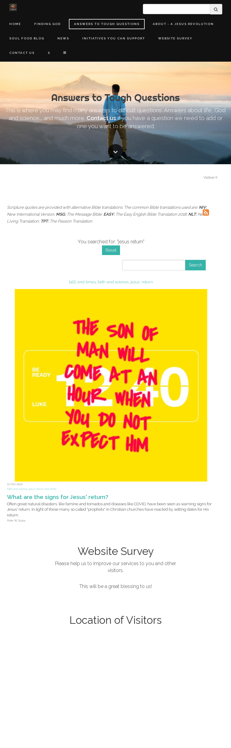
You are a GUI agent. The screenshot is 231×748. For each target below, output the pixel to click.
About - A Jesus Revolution (183, 24)
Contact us (101, 438)
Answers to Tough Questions (107, 24)
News (63, 38)
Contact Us (22, 52)
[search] (176, 9)
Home (15, 24)
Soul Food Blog (26, 38)
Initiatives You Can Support (113, 38)
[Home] (13, 7)
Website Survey (175, 38)
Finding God (47, 24)
